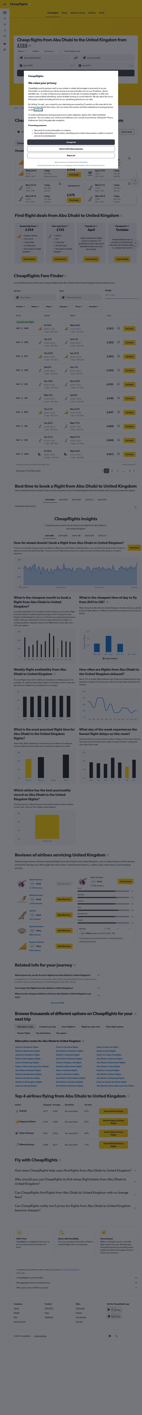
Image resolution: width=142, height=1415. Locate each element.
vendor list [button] (38, 110)
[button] (71, 142)
